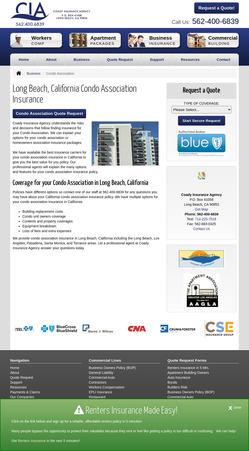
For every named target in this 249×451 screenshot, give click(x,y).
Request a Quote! (216, 8)
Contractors (97, 382)
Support (16, 382)
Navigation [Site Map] (19, 360)
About (51, 59)
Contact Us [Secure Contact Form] (201, 229)
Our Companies (22, 397)
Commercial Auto (102, 377)
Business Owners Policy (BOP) (112, 368)
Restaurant (97, 397)
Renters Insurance (31, 441)
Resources (18, 387)
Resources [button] (190, 59)
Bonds (172, 382)
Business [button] (82, 59)
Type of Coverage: (201, 103)
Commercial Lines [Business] (105, 360)
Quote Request (21, 377)
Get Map (201, 209)
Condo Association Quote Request (49, 113)
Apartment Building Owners (188, 373)
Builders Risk (177, 387)
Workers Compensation (106, 387)
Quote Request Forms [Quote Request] (187, 360)
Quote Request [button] (120, 59)
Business (34, 73)
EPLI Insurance (100, 392)
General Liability (101, 373)
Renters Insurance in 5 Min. (188, 368)
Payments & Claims (25, 392)
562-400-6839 (215, 21)
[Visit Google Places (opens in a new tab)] (201, 175)
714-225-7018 (205, 219)
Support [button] (157, 59)
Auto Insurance (179, 377)
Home (24, 59)
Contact (223, 59)
